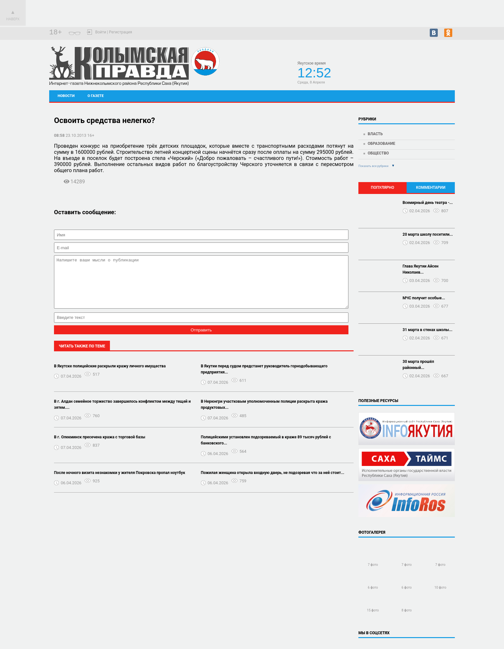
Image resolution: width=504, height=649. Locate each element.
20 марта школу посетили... (428, 234)
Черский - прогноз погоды (432, 71)
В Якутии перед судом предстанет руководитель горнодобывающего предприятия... (264, 378)
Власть (375, 134)
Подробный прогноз (432, 77)
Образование (381, 143)
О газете (95, 96)
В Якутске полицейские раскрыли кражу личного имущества (110, 375)
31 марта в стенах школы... (428, 330)
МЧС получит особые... (424, 298)
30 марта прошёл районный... (418, 364)
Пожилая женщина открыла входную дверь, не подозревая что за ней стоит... (272, 482)
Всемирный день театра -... (428, 202)
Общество (378, 153)
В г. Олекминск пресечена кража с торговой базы (99, 446)
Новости (66, 96)
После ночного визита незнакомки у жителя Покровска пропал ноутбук (119, 482)
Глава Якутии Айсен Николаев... (421, 269)
